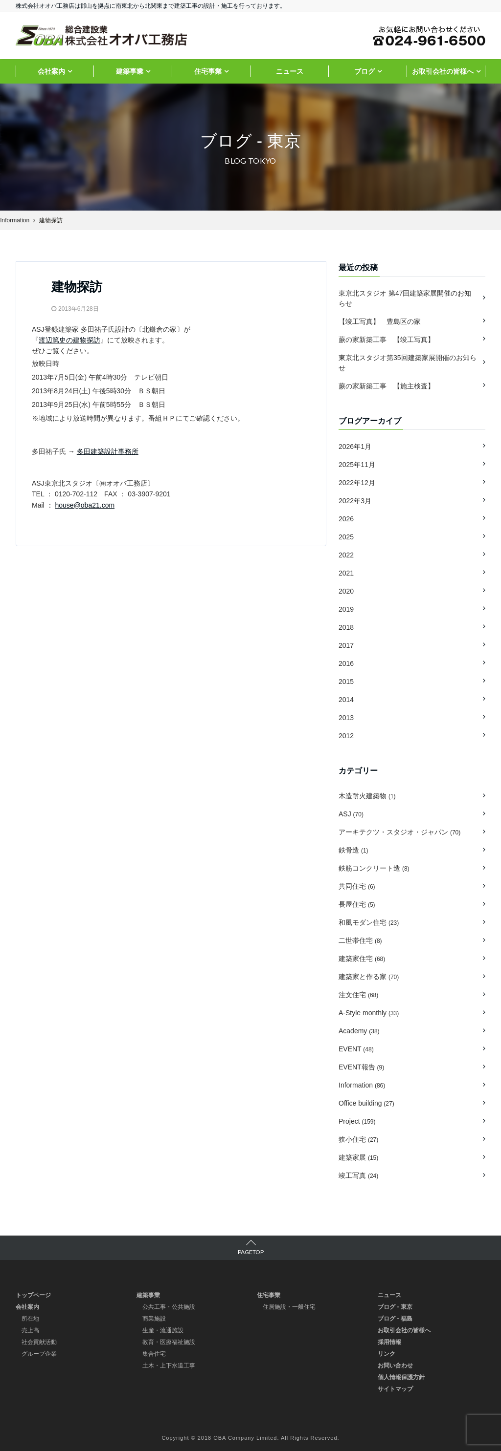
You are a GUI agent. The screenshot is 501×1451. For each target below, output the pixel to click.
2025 (346, 537)
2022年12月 (357, 483)
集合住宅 (154, 1353)
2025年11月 (357, 465)
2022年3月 (355, 501)
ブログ (364, 71)
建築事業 (129, 71)
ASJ (351, 814)
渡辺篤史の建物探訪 (69, 340)
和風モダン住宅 (369, 922)
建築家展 (358, 1157)
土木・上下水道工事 (168, 1365)
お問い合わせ (395, 1365)
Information (362, 1085)
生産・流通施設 (162, 1330)
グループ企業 (39, 1353)
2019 (346, 609)
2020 (346, 591)
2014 (346, 700)
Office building (366, 1103)
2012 (346, 736)
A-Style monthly (369, 1013)
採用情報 (389, 1342)
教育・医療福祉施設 (168, 1342)
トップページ (33, 1295)
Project (357, 1121)
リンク (386, 1353)
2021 (346, 573)
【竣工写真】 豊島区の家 (380, 321)
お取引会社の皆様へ (443, 71)
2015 (346, 681)
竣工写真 (358, 1175)
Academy (359, 1031)
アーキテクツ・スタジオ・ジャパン (399, 832)
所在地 (30, 1318)
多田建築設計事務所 (107, 451)
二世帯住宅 (360, 940)
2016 (346, 663)
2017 (346, 645)
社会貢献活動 (39, 1342)
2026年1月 (355, 446)
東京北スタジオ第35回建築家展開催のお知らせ (408, 363)
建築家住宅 (362, 958)
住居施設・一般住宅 (289, 1306)
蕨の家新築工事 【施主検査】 (390, 386)
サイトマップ (395, 1389)
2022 (346, 555)
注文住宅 (358, 995)
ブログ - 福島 (395, 1318)
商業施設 (154, 1318)
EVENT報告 (361, 1067)
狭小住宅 (358, 1139)
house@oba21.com (84, 505)
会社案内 (51, 71)
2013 (346, 718)
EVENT (356, 1049)
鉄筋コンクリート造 (374, 868)
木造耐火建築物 (367, 796)
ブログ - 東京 (395, 1306)
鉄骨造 (353, 850)
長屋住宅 (357, 904)
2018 (346, 627)
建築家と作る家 (369, 977)
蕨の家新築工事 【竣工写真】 (386, 339)
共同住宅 (357, 886)
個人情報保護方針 (401, 1377)
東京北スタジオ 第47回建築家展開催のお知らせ (405, 298)
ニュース (289, 71)
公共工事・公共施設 (168, 1306)
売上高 (30, 1330)
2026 (346, 519)
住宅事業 (208, 71)
